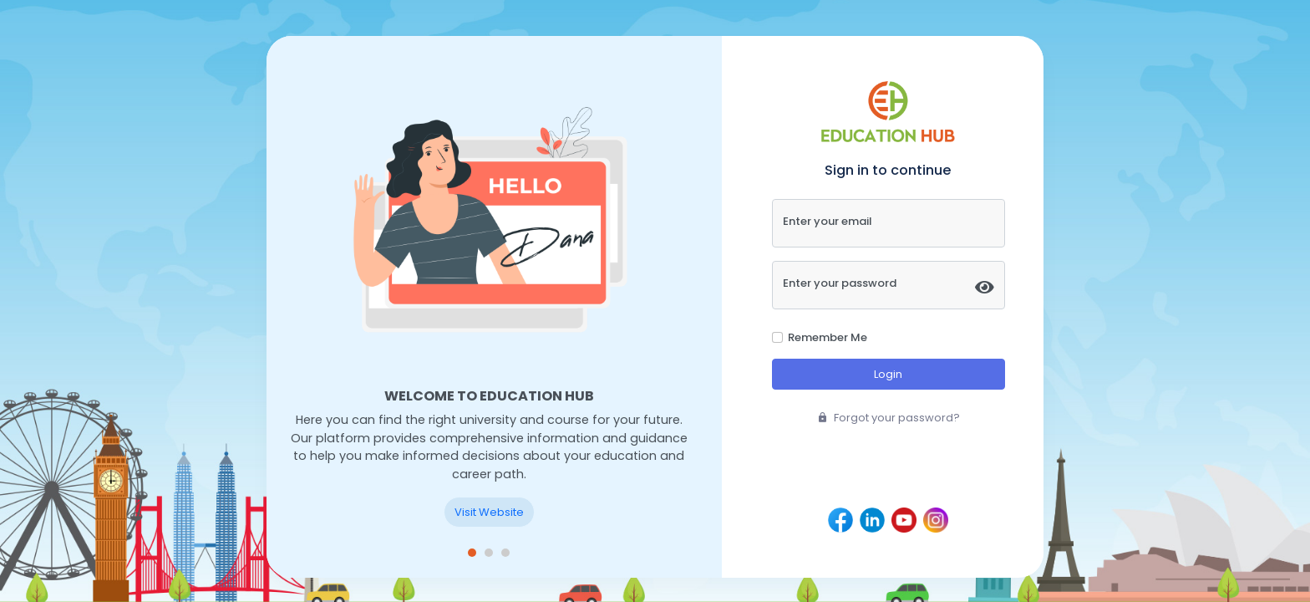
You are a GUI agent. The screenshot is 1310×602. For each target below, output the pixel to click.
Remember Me (827, 337)
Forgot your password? (888, 418)
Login (888, 374)
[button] (472, 552)
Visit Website (489, 512)
